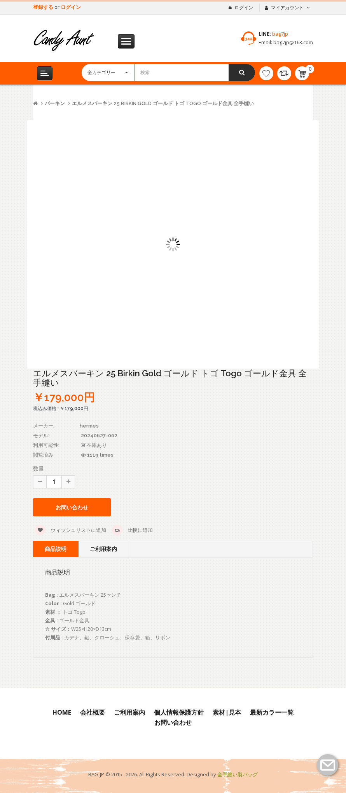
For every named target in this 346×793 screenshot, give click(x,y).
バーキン (55, 103)
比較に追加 (132, 530)
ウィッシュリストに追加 (70, 530)
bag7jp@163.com (292, 42)
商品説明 (55, 548)
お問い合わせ (72, 507)
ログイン (71, 6)
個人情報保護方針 (179, 712)
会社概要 (92, 712)
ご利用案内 (103, 548)
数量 (38, 468)
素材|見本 (227, 712)
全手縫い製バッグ (237, 774)
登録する (43, 6)
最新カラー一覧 (272, 712)
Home (61, 712)
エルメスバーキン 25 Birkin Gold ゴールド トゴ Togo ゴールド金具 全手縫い (163, 103)
